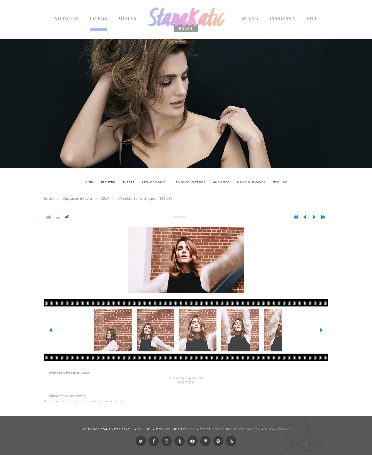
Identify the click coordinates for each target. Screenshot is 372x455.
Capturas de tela (77, 198)
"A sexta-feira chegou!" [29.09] (145, 198)
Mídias (127, 19)
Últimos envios (153, 182)
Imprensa (283, 19)
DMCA (269, 429)
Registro (108, 182)
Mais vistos (221, 182)
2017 (105, 198)
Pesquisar (280, 182)
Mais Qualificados (251, 182)
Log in (104, 401)
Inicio (89, 182)
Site (312, 19)
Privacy (283, 429)
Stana (250, 19)
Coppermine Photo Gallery (236, 429)
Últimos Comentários (189, 182)
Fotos (98, 19)
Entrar (128, 182)
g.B (192, 429)
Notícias (66, 19)
